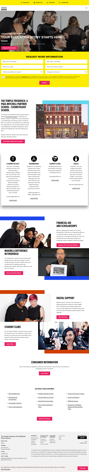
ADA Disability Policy (14, 393)
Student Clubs (52, 440)
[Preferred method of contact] (22, 72)
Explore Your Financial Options (68, 245)
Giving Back (52, 439)
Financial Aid (42, 439)
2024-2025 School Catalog (45, 401)
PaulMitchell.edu (83, 443)
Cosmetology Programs (33, 440)
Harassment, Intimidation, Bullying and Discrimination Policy (75, 407)
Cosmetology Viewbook (14, 403)
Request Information (9, 48)
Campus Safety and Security (45, 397)
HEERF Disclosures (73, 401)
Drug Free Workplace (73, 397)
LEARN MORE (13, 200)
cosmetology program (11, 116)
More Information (5, 469)
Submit (44, 83)
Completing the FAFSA (43, 441)
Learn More (10, 344)
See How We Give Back (14, 273)
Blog (60, 437)
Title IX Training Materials (15, 407)
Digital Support (52, 442)
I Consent (83, 468)
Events (60, 439)
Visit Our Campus (44, 419)
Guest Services (62, 436)
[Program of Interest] (66, 72)
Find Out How (63, 317)
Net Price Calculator (44, 444)
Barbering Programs (35, 438)
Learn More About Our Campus (13, 141)
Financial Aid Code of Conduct (76, 393)
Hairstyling (33, 442)
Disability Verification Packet (45, 393)
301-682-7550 (4, 453)
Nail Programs (34, 444)
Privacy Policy (25, 76)
